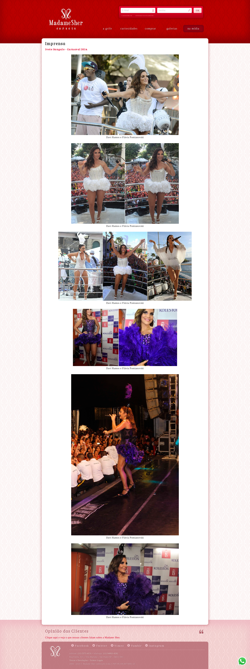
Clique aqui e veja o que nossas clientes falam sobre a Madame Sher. (82, 637)
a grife (107, 28)
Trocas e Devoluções (78, 660)
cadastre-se (127, 15)
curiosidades (129, 28)
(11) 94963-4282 (110, 653)
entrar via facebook (145, 15)
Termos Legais (96, 660)
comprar (150, 28)
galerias (171, 28)
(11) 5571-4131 (85, 653)
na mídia (193, 28)
